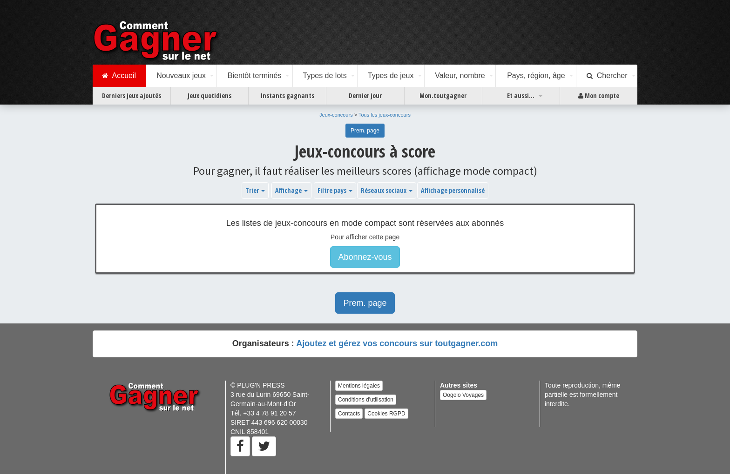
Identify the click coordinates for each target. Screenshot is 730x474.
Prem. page (365, 130)
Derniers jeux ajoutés (131, 95)
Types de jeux (391, 75)
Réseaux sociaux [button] (386, 190)
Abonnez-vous (365, 257)
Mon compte (598, 96)
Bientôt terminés (255, 75)
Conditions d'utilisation (365, 399)
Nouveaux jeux (181, 75)
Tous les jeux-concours (384, 115)
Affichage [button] (291, 190)
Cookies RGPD (386, 413)
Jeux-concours (336, 115)
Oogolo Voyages (463, 395)
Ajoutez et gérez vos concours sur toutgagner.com (397, 343)
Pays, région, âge (536, 75)
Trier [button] (255, 190)
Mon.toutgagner (442, 95)
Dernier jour (365, 95)
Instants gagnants (287, 95)
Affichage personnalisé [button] (453, 190)
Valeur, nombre (460, 75)
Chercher (607, 76)
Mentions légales (359, 385)
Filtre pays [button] (335, 190)
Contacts (349, 413)
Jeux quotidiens (209, 95)
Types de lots (324, 75)
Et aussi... (520, 95)
